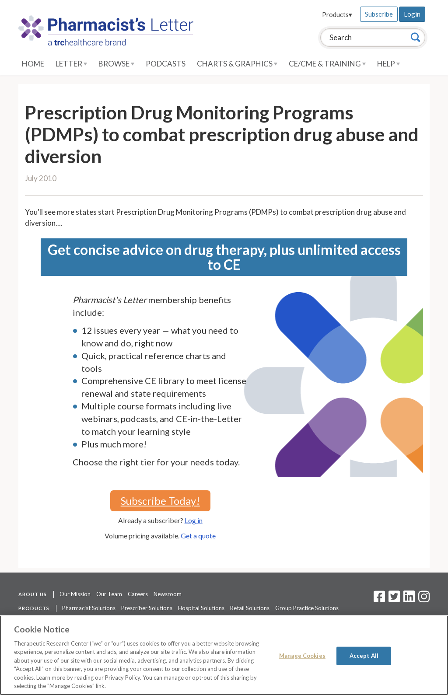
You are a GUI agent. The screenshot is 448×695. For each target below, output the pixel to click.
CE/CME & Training (327, 63)
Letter (71, 63)
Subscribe (379, 14)
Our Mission (75, 593)
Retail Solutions (250, 607)
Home (33, 63)
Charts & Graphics (237, 63)
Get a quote (198, 535)
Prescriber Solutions (146, 607)
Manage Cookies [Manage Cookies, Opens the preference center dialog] (302, 655)
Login (412, 14)
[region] (224, 655)
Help (388, 63)
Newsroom (168, 593)
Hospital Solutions (201, 607)
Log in (194, 520)
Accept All (364, 655)
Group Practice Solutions (307, 607)
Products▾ (337, 14)
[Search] (415, 37)
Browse (116, 63)
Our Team (109, 593)
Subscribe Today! (160, 500)
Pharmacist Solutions (89, 607)
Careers (138, 593)
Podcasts (166, 63)
